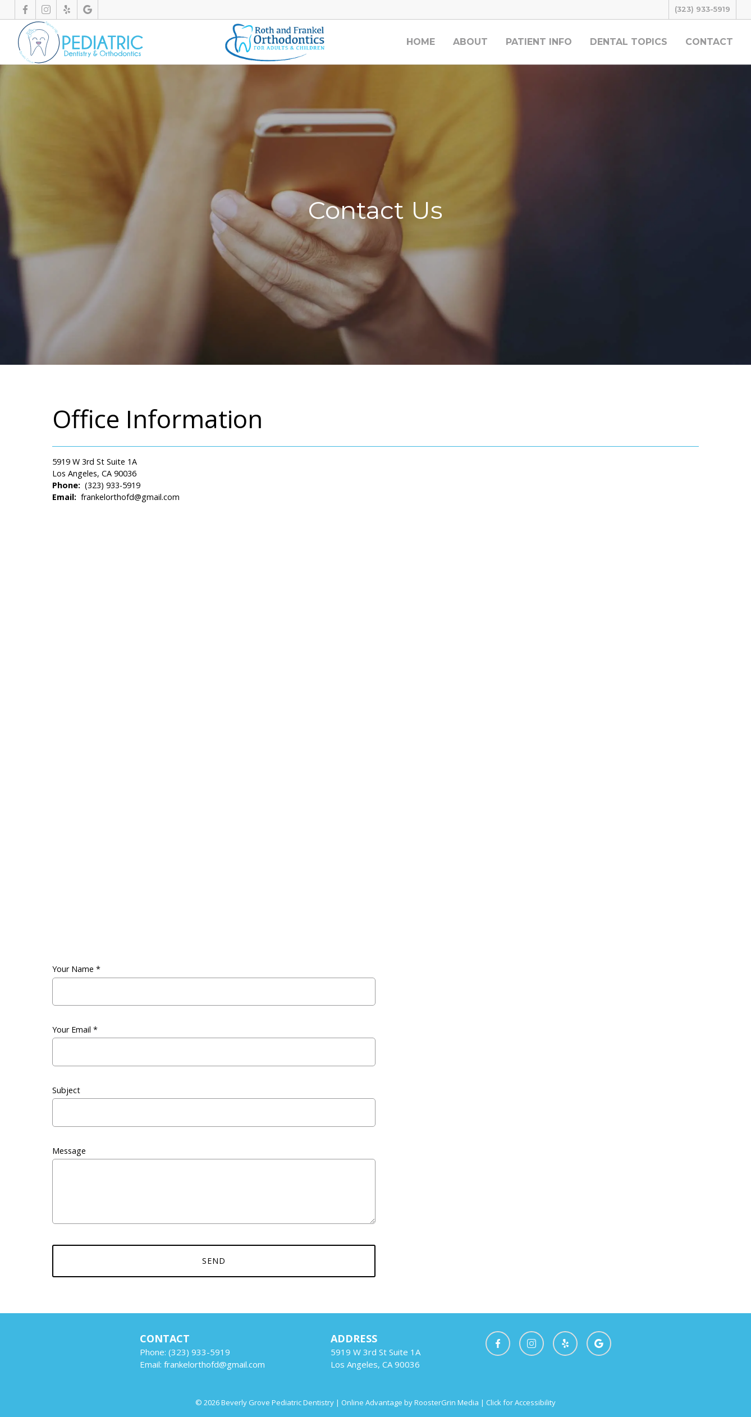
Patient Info (539, 41)
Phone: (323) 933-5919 (185, 1352)
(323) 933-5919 (702, 9)
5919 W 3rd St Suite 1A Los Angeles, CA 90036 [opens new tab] (94, 467)
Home (420, 41)
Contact (709, 41)
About (470, 41)
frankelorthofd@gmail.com (130, 497)
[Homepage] (80, 42)
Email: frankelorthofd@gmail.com (202, 1364)
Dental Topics (628, 41)
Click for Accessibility (520, 1402)
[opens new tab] (25, 9)
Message (214, 1192)
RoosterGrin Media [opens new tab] (446, 1402)
